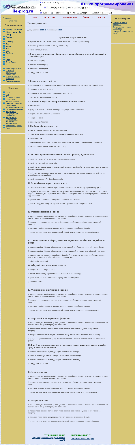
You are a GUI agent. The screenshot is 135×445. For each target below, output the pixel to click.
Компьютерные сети (13, 68)
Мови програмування (14, 29)
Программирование (13, 81)
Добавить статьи (70, 17)
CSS (7, 55)
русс (11, 21)
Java (7, 44)
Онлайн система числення (120, 24)
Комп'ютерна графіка (14, 126)
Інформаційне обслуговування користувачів (12, 113)
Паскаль (9, 37)
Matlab (8, 46)
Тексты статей (49, 17)
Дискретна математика (14, 109)
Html (7, 51)
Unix (7, 95)
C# (7, 57)
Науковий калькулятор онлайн (123, 32)
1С (7, 64)
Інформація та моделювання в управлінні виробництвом (11, 120)
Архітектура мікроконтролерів (12, 100)
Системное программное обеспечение (11, 73)
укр (15, 21)
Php (7, 48)
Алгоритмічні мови (13, 97)
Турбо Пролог (11, 62)
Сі (6, 39)
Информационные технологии (13, 78)
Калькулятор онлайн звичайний (122, 28)
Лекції (8, 128)
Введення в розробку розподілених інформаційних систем (14, 105)
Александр (7, 18)
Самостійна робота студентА (82, 439)
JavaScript (9, 53)
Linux (8, 92)
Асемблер (9, 42)
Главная (34, 17)
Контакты (101, 17)
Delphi (8, 60)
